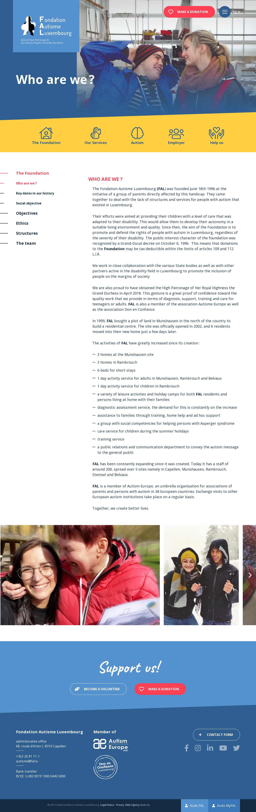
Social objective (28, 203)
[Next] (249, 575)
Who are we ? (26, 183)
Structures (27, 233)
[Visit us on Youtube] (223, 748)
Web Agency (132, 805)
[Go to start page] (46, 30)
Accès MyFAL (226, 805)
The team (26, 243)
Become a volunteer (102, 689)
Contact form (220, 735)
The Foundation (32, 173)
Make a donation (192, 12)
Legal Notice (107, 805)
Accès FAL (197, 805)
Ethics (22, 223)
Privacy (120, 805)
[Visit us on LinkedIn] (210, 748)
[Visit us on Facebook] (186, 748)
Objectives (27, 213)
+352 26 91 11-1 (28, 756)
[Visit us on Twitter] (236, 748)
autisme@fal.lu (27, 761)
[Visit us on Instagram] (198, 748)
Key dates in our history (35, 193)
